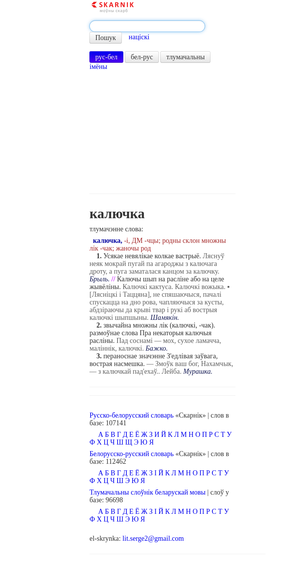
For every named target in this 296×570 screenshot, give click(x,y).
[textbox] (147, 26)
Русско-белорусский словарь (131, 415)
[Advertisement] (162, 132)
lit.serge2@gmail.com (153, 538)
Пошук (105, 38)
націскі (139, 37)
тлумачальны (185, 57)
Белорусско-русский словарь (131, 454)
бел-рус (142, 57)
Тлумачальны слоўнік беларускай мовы (147, 492)
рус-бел (106, 57)
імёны (98, 66)
